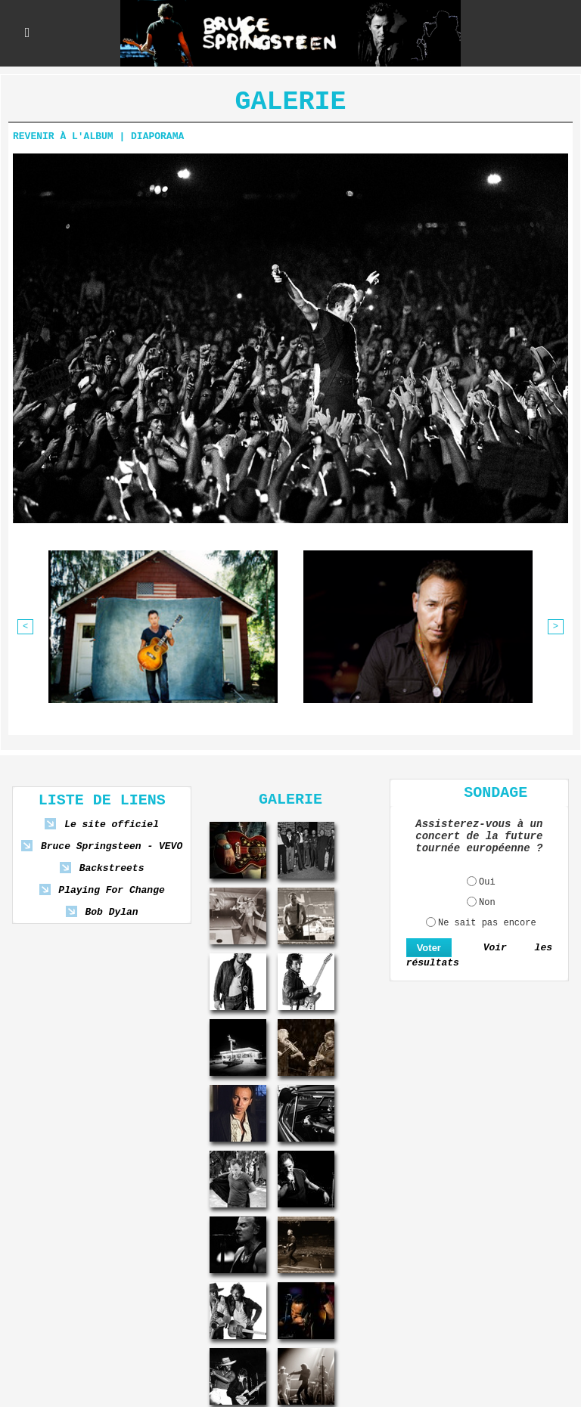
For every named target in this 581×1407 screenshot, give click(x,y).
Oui (487, 882)
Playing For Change (111, 890)
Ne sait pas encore (487, 923)
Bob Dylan (111, 912)
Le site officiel (111, 824)
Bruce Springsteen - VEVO (111, 846)
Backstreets (111, 868)
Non (487, 902)
